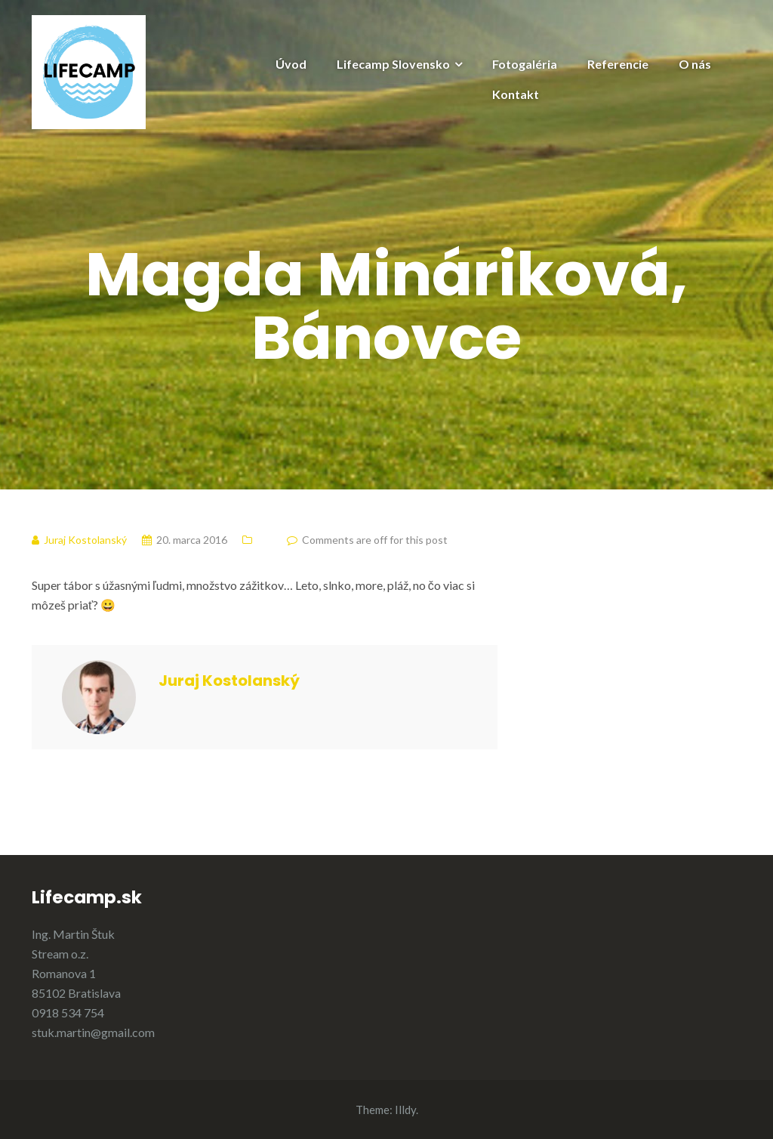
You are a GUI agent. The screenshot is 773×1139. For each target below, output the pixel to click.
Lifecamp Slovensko (393, 64)
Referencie (617, 64)
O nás (695, 64)
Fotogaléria (524, 64)
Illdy (405, 1109)
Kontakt (515, 94)
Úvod (291, 64)
